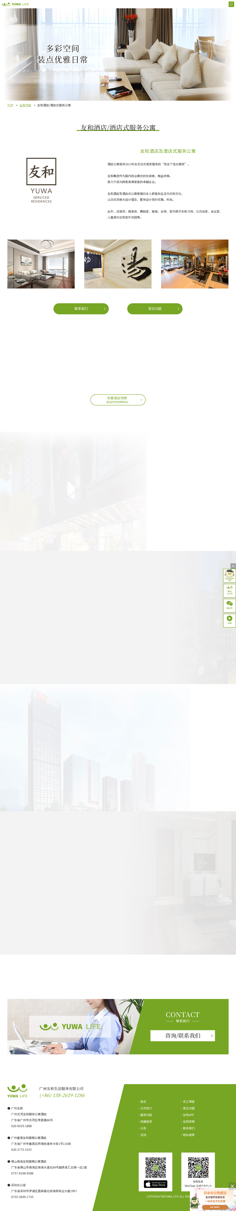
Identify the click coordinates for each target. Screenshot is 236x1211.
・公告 (142, 1128)
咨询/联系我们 (182, 1035)
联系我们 (81, 308)
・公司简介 (145, 1108)
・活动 (142, 1135)
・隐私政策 (187, 1135)
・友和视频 (187, 1121)
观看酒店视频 (117, 399)
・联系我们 (187, 1128)
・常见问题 (187, 1108)
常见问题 (155, 308)
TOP (10, 105)
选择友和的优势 (229, 579)
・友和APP (187, 1115)
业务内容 (25, 105)
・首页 (142, 1101)
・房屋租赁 (145, 1121)
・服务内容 (145, 1115)
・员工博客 (187, 1101)
